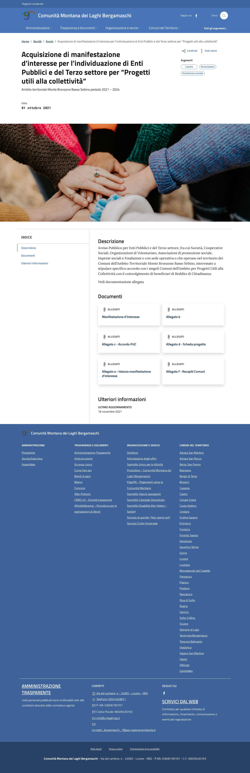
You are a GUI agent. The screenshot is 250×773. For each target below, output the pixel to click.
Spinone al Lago (204, 629)
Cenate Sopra (203, 499)
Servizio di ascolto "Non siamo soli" (149, 517)
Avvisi (49, 41)
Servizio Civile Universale (151, 523)
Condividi (189, 51)
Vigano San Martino (204, 652)
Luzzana (185, 565)
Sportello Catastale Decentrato (146, 500)
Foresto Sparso (204, 534)
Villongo (200, 664)
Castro (199, 493)
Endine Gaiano (204, 517)
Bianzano (200, 470)
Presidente (28, 452)
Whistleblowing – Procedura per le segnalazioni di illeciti (98, 509)
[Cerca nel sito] (224, 15)
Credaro (199, 511)
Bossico (199, 481)
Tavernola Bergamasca (204, 635)
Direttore (132, 452)
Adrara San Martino (204, 452)
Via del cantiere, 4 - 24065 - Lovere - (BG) (125, 692)
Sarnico (199, 611)
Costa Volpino (203, 505)
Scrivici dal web (180, 701)
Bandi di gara (82, 476)
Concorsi (79, 488)
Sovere (199, 623)
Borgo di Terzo (203, 475)
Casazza (200, 487)
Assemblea (28, 464)
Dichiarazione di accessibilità (144, 749)
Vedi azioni (208, 51)
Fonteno (200, 529)
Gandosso (201, 540)
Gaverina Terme (204, 546)
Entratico (200, 523)
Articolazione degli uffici (142, 458)
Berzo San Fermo (204, 464)
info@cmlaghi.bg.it (106, 718)
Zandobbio (201, 670)
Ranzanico (201, 593)
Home (25, 41)
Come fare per (83, 470)
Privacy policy (116, 749)
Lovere (199, 558)
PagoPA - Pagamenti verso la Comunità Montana (151, 485)
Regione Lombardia (32, 4)
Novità (37, 41)
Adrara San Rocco (204, 458)
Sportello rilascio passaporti (144, 494)
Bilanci (78, 482)
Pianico (199, 582)
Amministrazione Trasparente (92, 452)
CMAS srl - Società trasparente (98, 499)
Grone (198, 552)
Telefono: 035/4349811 (109, 699)
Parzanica (201, 576)
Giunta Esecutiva (32, 458)
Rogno (199, 605)
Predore (200, 588)
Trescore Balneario (204, 641)
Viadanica (201, 647)
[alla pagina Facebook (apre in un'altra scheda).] (195, 15)
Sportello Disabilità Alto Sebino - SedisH (147, 509)
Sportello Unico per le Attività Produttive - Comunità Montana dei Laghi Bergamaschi (149, 470)
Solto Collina (202, 617)
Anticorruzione (83, 458)
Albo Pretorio (97, 493)
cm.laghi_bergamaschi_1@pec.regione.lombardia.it (124, 727)
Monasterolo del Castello (204, 570)
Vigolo (198, 658)
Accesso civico (83, 464)
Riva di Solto (202, 599)
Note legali (96, 749)
